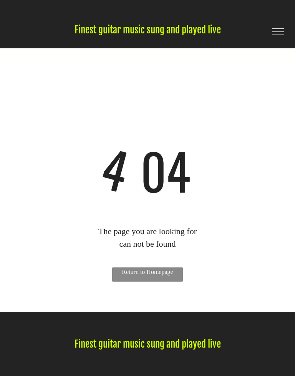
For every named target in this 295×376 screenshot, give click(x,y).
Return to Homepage (147, 272)
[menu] (278, 32)
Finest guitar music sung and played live (148, 30)
